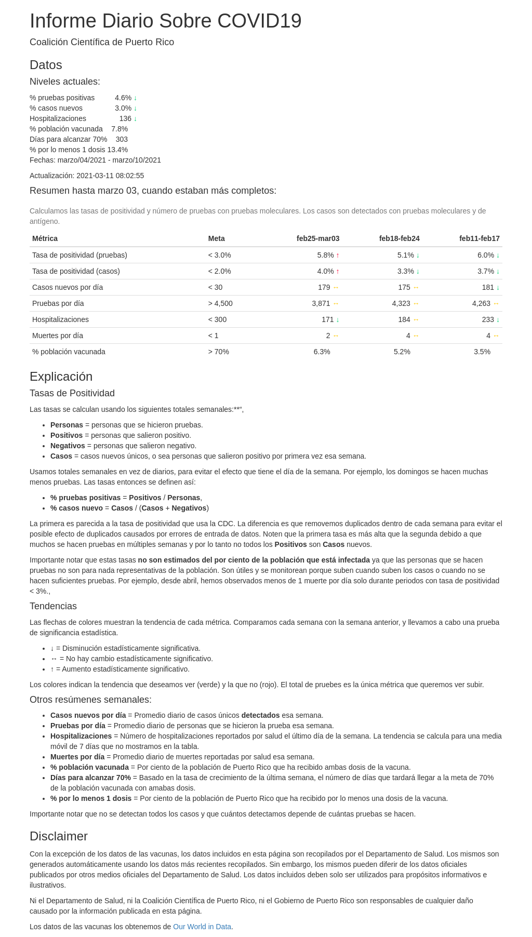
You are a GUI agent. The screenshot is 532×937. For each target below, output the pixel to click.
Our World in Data (202, 926)
